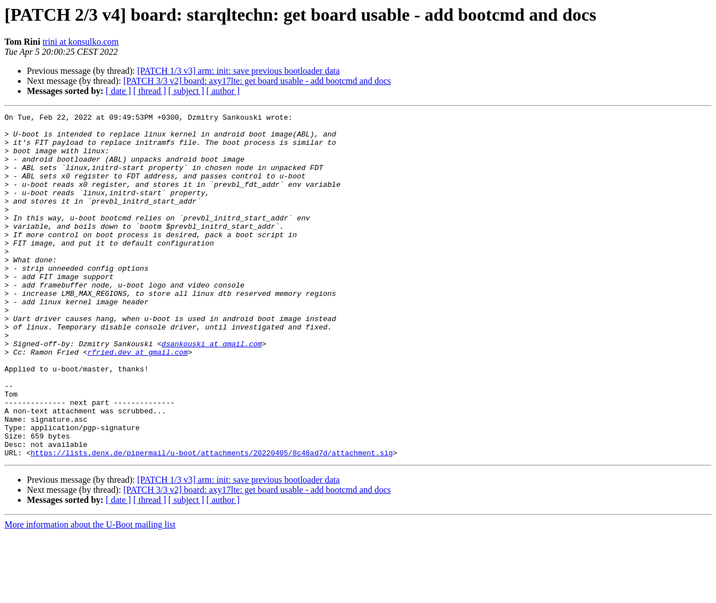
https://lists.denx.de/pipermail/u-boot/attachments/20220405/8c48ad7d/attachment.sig (212, 521)
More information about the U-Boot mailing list (90, 593)
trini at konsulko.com (81, 41)
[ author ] (223, 91)
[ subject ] (186, 91)
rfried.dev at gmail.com (137, 400)
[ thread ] (149, 91)
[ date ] (118, 91)
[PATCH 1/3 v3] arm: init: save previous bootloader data (238, 71)
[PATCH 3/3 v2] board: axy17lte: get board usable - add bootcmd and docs (256, 81)
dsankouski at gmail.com (212, 390)
